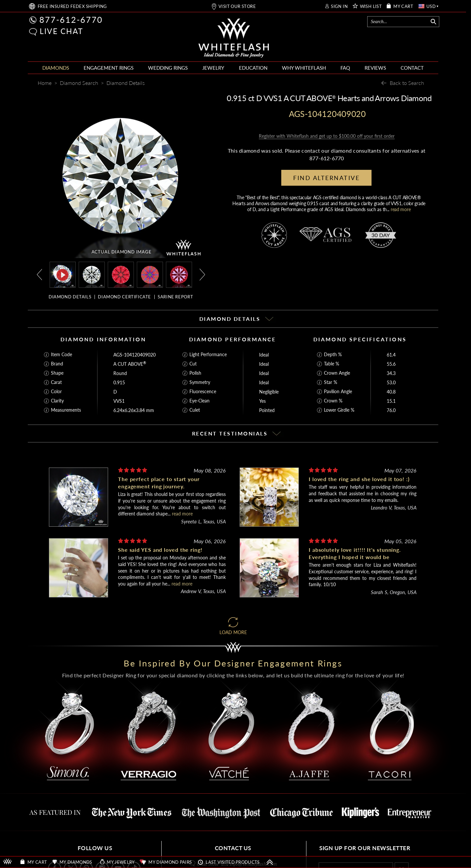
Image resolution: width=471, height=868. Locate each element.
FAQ (345, 68)
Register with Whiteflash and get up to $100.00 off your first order (327, 136)
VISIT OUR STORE (237, 6)
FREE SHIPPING (72, 6)
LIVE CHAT (61, 31)
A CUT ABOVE (129, 364)
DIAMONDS (55, 68)
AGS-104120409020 (134, 355)
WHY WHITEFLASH (304, 68)
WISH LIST (371, 6)
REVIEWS (375, 68)
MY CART (403, 6)
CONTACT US (233, 848)
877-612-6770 (71, 19)
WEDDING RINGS (168, 68)
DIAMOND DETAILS (70, 296)
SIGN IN (339, 6)
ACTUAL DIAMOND (122, 251)
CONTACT (412, 68)
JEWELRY (213, 68)
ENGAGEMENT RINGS (109, 68)
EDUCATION (253, 68)
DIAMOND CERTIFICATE (124, 296)
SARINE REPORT (175, 296)
